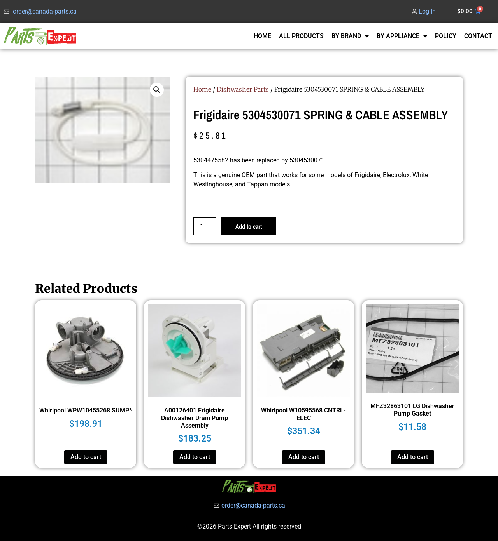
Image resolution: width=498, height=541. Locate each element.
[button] (157, 90)
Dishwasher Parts (243, 89)
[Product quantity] (204, 226)
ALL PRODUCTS (301, 36)
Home (202, 89)
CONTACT (478, 36)
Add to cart (248, 226)
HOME (262, 36)
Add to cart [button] (85, 457)
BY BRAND (350, 36)
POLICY (445, 36)
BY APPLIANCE (402, 36)
